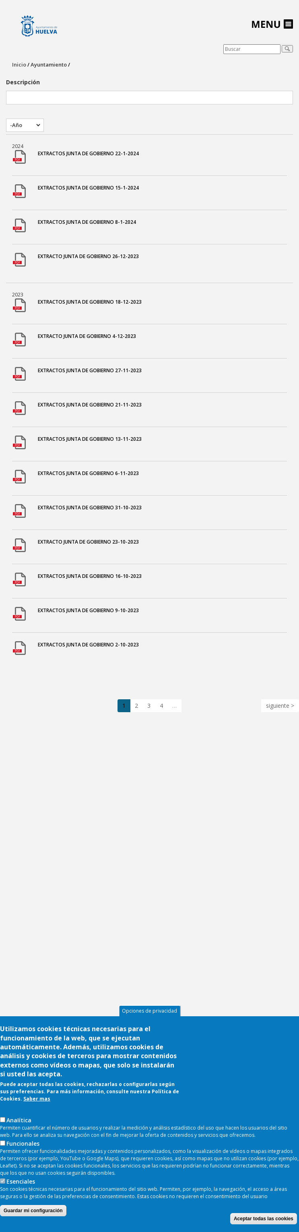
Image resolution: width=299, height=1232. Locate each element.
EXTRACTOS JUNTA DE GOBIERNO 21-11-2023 (90, 404)
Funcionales (22, 1162)
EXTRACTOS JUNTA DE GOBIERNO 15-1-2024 (88, 187)
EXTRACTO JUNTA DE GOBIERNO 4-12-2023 (87, 336)
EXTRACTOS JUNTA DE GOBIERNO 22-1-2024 (88, 153)
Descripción (23, 82)
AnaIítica (18, 1139)
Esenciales (20, 1200)
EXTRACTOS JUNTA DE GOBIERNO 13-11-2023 (90, 439)
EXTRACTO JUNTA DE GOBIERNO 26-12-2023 (88, 256)
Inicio (19, 64)
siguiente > (280, 705)
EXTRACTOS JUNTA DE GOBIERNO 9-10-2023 (88, 610)
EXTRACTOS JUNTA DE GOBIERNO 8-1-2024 (87, 222)
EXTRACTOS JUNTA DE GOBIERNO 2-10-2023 (88, 644)
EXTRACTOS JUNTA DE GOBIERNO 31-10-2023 (90, 507)
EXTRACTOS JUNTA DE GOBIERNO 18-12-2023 (90, 301)
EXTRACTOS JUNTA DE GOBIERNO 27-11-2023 (90, 370)
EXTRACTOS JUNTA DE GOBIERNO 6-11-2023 (88, 473)
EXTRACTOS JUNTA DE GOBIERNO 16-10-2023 (90, 576)
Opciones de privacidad (149, 1029)
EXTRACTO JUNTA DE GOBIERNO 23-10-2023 (88, 541)
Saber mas (36, 1117)
